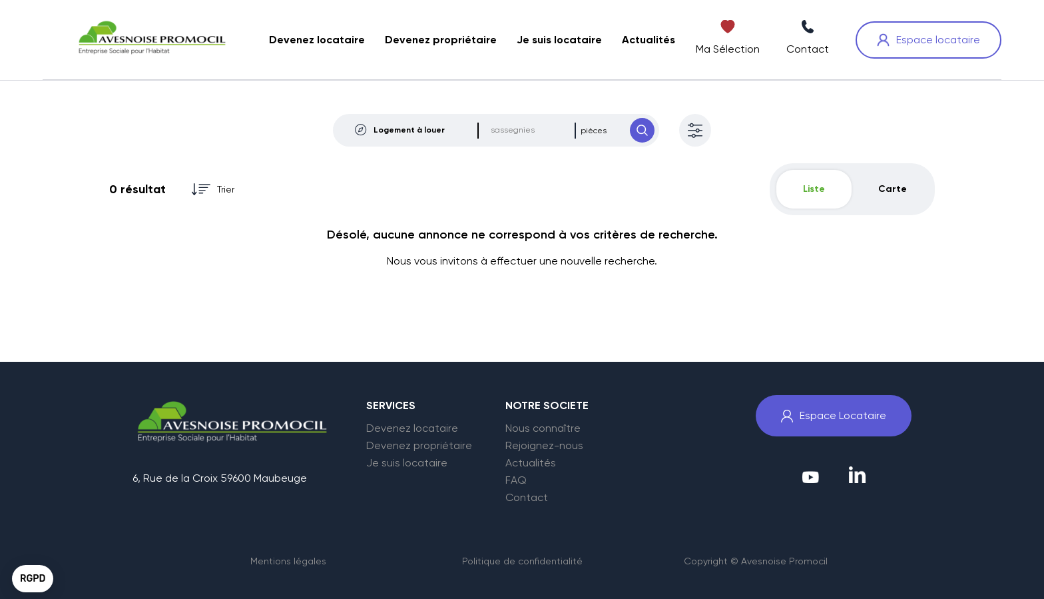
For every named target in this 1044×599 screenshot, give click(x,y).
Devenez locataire (412, 428)
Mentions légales (288, 561)
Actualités (530, 463)
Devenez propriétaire (419, 445)
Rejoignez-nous (544, 445)
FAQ (516, 480)
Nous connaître (543, 428)
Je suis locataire (406, 463)
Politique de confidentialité (522, 561)
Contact (526, 497)
